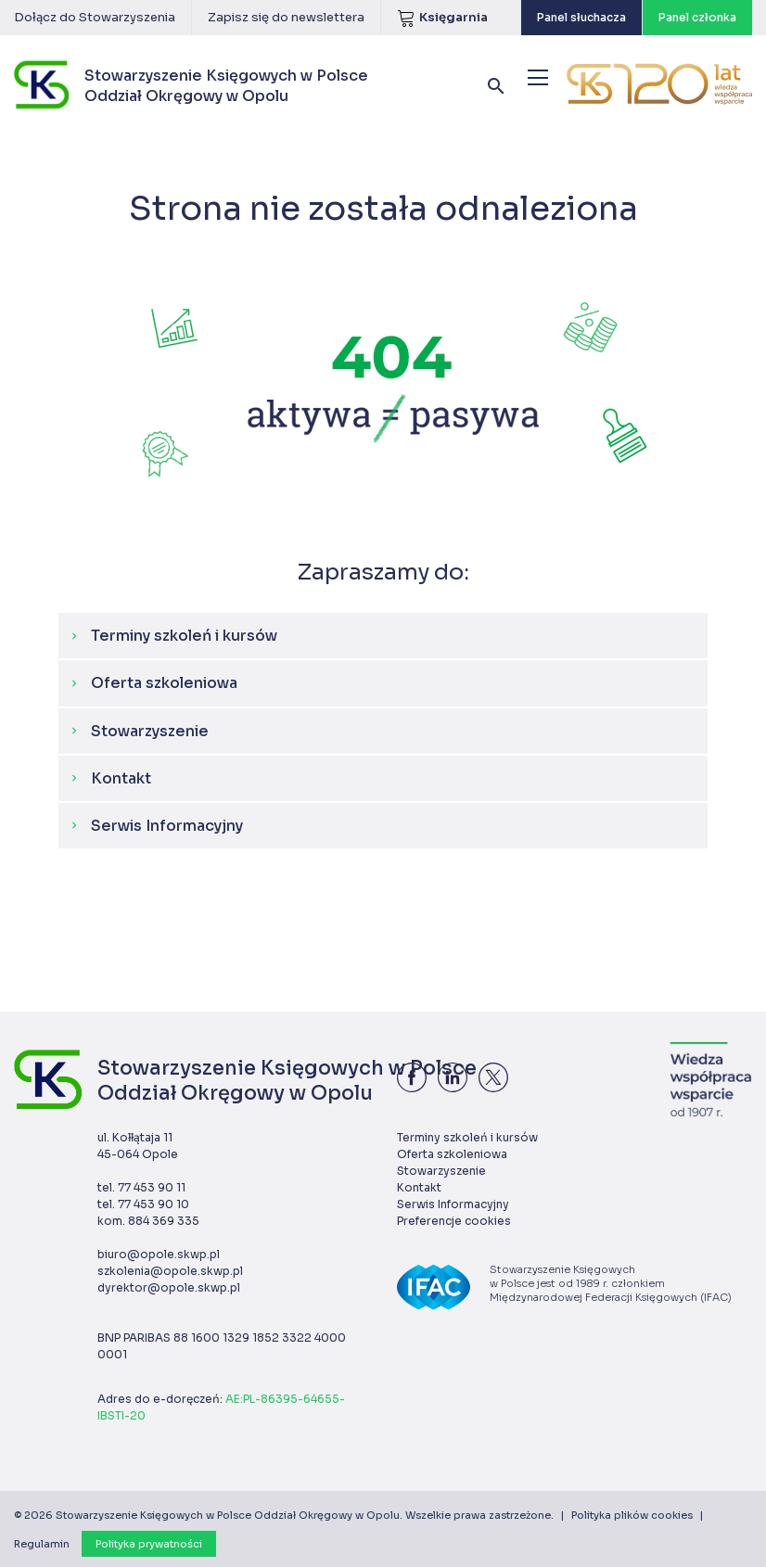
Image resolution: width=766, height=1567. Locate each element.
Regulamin (42, 1543)
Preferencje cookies (454, 1221)
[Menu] (538, 77)
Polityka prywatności (149, 1543)
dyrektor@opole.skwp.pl (168, 1287)
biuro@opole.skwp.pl (158, 1254)
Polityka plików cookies (632, 1515)
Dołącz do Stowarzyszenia (94, 17)
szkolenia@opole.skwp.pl (170, 1271)
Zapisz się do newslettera (286, 17)
